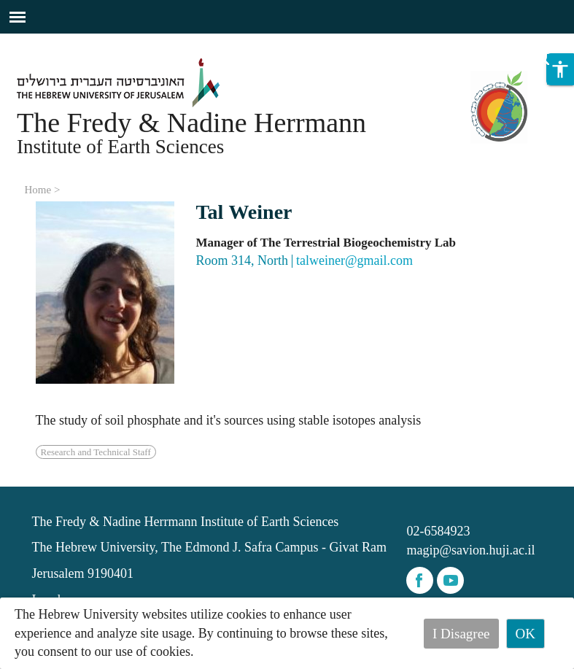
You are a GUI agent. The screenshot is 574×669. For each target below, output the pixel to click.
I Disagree (461, 633)
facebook (419, 580)
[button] (560, 69)
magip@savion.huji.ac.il (470, 550)
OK (525, 633)
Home (38, 190)
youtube (450, 580)
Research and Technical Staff (96, 451)
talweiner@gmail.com (354, 260)
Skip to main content (54, 42)
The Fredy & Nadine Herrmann (191, 122)
